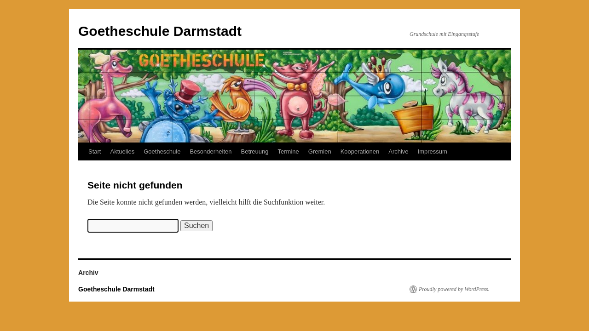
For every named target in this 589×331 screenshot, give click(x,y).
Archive (398, 151)
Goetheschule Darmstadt (160, 31)
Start (94, 151)
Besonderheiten (210, 151)
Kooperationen (360, 151)
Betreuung (255, 151)
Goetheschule (162, 151)
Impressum (432, 151)
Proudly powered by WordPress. (454, 289)
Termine (288, 151)
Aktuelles (122, 151)
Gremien (319, 151)
